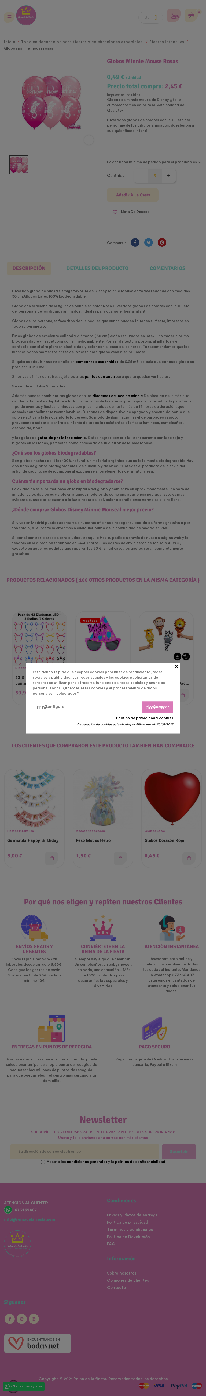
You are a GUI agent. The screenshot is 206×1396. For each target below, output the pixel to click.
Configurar (51, 706)
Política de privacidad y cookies (144, 718)
